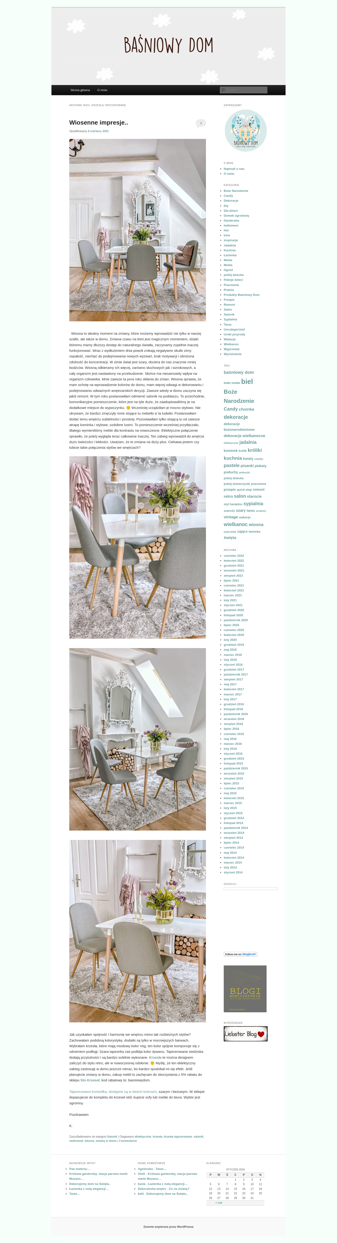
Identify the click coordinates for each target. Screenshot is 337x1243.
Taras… (74, 1193)
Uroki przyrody (234, 334)
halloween (231, 225)
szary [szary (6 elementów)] (241, 510)
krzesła (157, 1136)
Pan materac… (79, 1169)
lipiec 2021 (231, 580)
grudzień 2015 (234, 758)
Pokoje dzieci (233, 280)
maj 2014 (230, 852)
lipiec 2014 (231, 842)
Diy (226, 206)
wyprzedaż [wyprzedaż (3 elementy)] (230, 531)
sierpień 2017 (233, 679)
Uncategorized (234, 329)
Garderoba (231, 220)
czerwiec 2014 (234, 847)
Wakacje (230, 339)
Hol (226, 230)
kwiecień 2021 (234, 590)
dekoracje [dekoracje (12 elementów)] (236, 417)
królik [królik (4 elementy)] (243, 451)
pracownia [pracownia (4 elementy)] (258, 484)
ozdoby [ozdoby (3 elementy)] (258, 458)
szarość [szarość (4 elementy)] (229, 510)
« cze (219, 1202)
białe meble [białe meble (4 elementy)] (232, 383)
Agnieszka (145, 1169)
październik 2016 (236, 714)
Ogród (228, 270)
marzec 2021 (233, 595)
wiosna (89, 1141)
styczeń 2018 (233, 664)
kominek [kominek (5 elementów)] (231, 451)
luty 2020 (230, 640)
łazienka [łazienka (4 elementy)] (254, 531)
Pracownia (231, 285)
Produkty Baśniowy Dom (242, 295)
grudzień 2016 (234, 704)
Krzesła (155, 1057)
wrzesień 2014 (234, 833)
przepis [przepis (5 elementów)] (230, 489)
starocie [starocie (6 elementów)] (254, 496)
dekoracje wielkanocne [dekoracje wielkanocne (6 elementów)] (244, 436)
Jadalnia (230, 245)
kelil (141, 1193)
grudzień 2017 (234, 669)
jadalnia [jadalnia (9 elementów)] (247, 442)
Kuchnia (230, 250)
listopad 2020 (233, 615)
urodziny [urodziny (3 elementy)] (261, 510)
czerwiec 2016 (234, 734)
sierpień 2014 (233, 837)
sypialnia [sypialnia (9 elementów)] (253, 503)
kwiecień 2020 (234, 635)
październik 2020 (236, 620)
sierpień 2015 (233, 778)
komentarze (128, 1141)
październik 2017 (236, 674)
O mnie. (102, 90)
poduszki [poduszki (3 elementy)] (244, 472)
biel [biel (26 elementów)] (247, 381)
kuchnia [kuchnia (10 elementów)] (233, 458)
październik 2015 (236, 768)
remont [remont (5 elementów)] (258, 489)
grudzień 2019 (234, 644)
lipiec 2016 (231, 729)
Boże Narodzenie (236, 191)
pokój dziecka (234, 275)
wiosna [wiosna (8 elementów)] (256, 524)
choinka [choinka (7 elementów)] (246, 409)
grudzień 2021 (234, 565)
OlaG (141, 1174)
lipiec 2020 (231, 625)
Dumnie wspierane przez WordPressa (168, 1226)
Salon (228, 309)
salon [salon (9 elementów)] (240, 496)
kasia (142, 1184)
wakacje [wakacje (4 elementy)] (245, 517)
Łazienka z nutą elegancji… (89, 1189)
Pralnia (229, 290)
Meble (228, 260)
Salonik (112, 1136)
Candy (228, 195)
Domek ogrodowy (236, 215)
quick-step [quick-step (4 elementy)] (244, 489)
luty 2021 (230, 600)
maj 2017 (230, 684)
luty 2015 (230, 808)
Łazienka (230, 255)
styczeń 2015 (233, 813)
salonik (198, 1136)
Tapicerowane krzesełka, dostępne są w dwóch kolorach (113, 1092)
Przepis (229, 299)
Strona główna (80, 90)
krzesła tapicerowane (178, 1136)
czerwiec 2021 (234, 585)
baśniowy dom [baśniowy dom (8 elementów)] (239, 372)
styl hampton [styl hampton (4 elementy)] (233, 504)
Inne (227, 235)
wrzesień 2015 (234, 773)
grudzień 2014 (234, 818)
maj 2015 (230, 793)
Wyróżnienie (233, 354)
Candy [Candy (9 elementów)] (231, 409)
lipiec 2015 (231, 783)
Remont (229, 304)
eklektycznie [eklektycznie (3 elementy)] (231, 443)
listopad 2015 (233, 763)
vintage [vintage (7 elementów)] (231, 517)
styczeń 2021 (233, 605)
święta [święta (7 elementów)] (230, 537)
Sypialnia (230, 319)
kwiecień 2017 (234, 689)
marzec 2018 (233, 655)
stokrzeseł (76, 1141)
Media (228, 265)
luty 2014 (230, 867)
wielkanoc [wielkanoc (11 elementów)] (236, 524)
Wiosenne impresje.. (98, 122)
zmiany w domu (106, 1141)
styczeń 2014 (233, 872)
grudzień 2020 (234, 610)
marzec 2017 (233, 694)
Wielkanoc (231, 344)
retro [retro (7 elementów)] (228, 496)
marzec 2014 (233, 862)
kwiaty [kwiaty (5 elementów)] (248, 458)
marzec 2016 (233, 744)
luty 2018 (230, 659)
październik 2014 (236, 828)
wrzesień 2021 (234, 570)
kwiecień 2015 (234, 798)
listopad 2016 (233, 709)
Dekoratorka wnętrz (152, 1189)
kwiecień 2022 (234, 560)
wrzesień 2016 (234, 719)
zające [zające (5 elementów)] (242, 531)
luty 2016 (230, 748)
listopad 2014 (233, 823)
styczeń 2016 (233, 753)
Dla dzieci (231, 210)
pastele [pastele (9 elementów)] (232, 465)
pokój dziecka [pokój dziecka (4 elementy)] (234, 478)
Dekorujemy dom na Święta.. (89, 1184)
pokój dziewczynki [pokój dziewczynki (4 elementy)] (237, 484)
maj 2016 (230, 739)
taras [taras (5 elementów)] (251, 510)
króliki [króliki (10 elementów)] (255, 450)
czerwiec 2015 (234, 788)
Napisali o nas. (234, 169)
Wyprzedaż (232, 349)
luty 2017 (230, 699)
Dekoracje (231, 200)
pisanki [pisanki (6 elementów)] (247, 466)
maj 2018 (230, 649)
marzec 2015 (233, 803)
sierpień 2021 (233, 575)
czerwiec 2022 (234, 555)
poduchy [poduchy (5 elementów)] (231, 472)
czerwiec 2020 (234, 630)
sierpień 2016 (233, 724)
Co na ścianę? (179, 1189)
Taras (228, 324)
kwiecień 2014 (234, 857)
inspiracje (231, 240)
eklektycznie (143, 1136)
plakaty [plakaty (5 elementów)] (261, 466)
